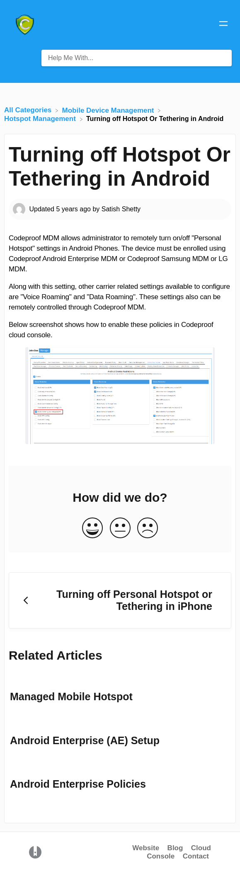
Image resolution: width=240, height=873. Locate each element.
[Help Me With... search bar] (136, 58)
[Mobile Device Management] (109, 110)
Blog (175, 848)
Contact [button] (196, 856)
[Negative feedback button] (147, 528)
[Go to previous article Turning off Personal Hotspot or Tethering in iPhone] (120, 600)
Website (145, 848)
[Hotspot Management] (41, 119)
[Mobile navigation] (223, 25)
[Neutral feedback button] (120, 528)
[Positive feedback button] (92, 528)
